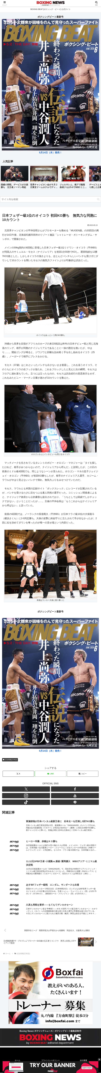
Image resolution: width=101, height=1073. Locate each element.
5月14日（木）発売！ (50, 152)
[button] (96, 178)
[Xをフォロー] (26, 789)
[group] (14, 178)
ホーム (17, 1061)
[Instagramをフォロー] (26, 795)
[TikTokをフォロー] (26, 802)
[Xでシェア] (18, 774)
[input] (50, 199)
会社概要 (83, 1061)
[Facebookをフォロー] (75, 789)
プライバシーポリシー (50, 1061)
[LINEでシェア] (50, 774)
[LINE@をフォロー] (75, 802)
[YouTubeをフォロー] (75, 795)
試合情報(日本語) (10, 760)
